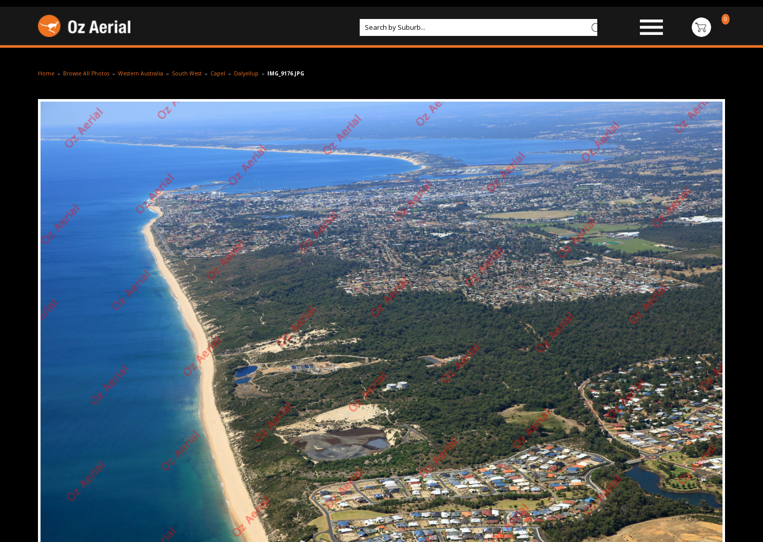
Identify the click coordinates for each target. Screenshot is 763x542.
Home (46, 73)
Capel (217, 73)
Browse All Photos (86, 73)
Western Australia (140, 73)
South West (187, 73)
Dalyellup (246, 73)
